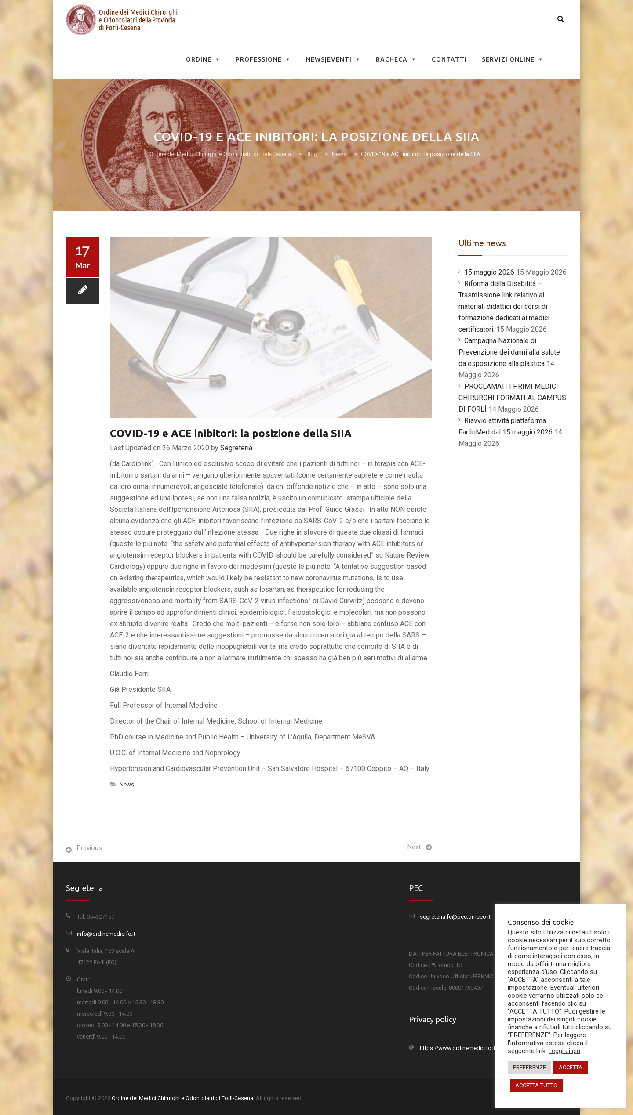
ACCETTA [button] (570, 1067)
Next (414, 847)
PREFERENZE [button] (529, 1067)
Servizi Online (513, 59)
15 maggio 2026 (489, 272)
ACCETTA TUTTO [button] (536, 1085)
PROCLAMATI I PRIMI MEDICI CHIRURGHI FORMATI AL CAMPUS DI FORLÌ (512, 397)
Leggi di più (564, 1051)
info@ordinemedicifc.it (106, 933)
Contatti (449, 59)
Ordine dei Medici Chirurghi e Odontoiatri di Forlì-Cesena (182, 1098)
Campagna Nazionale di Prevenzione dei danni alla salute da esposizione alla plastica (509, 352)
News (127, 784)
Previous (89, 848)
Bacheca (396, 59)
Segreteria (236, 448)
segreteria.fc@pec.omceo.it (455, 916)
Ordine (203, 59)
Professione (263, 59)
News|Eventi (333, 59)
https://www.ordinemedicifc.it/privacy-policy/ (477, 1048)
